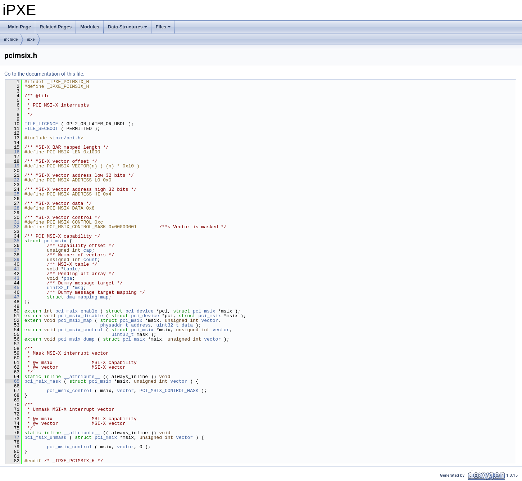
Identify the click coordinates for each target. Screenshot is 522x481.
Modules (89, 27)
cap (87, 250)
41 (12, 269)
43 (12, 278)
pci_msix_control (80, 330)
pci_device (140, 311)
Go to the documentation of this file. (44, 74)
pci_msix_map (75, 320)
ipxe (31, 39)
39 (12, 259)
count (90, 259)
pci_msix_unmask (45, 437)
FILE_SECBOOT (41, 128)
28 (12, 208)
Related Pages (56, 27)
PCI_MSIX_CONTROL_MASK (169, 390)
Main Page (19, 27)
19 (12, 166)
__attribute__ (82, 376)
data (187, 325)
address (141, 325)
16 (12, 152)
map (104, 297)
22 (12, 180)
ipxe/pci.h (67, 138)
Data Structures (128, 28)
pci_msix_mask (42, 381)
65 (12, 381)
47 (12, 297)
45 (12, 287)
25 (12, 194)
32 (12, 227)
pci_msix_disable (80, 316)
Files (164, 28)
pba (68, 278)
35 (12, 241)
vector (209, 320)
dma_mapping (82, 297)
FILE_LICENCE (41, 124)
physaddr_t (114, 325)
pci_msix (55, 241)
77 (12, 437)
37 (12, 250)
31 (12, 222)
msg (79, 287)
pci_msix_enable (76, 311)
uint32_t (58, 287)
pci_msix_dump (76, 339)
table (71, 269)
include (11, 39)
